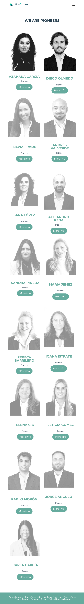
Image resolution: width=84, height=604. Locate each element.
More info (24, 87)
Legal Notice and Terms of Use (61, 597)
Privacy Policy (21, 599)
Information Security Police (42, 599)
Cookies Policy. (63, 599)
